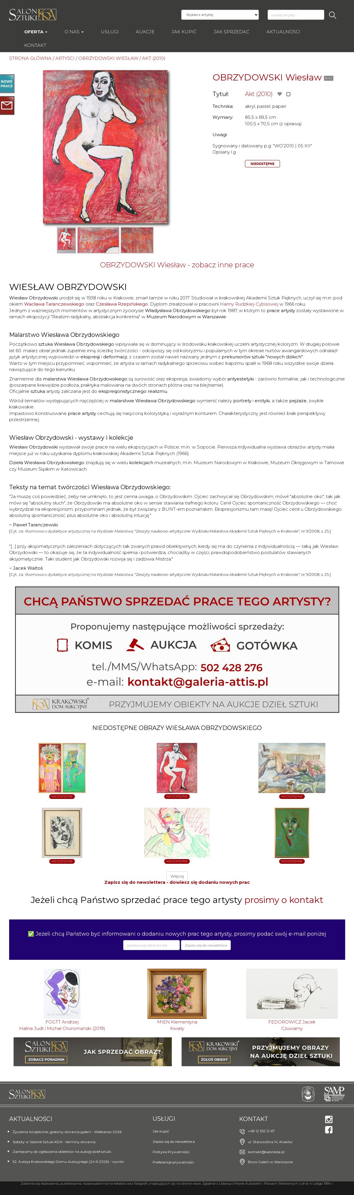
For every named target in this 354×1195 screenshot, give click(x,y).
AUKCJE (145, 31)
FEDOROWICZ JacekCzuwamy (292, 1025)
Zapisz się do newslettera (174, 1141)
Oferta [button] (35, 31)
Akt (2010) (259, 94)
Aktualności (283, 31)
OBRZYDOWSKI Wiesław (267, 77)
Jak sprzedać (231, 31)
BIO (328, 78)
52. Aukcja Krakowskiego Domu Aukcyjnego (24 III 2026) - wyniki (68, 1161)
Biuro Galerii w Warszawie (270, 1162)
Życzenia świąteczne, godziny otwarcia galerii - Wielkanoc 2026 (67, 1132)
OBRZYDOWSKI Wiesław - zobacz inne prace (177, 265)
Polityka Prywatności (171, 1152)
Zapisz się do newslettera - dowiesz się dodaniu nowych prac (177, 882)
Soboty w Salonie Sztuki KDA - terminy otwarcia (54, 1142)
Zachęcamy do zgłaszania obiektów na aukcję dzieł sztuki (62, 1151)
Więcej (177, 876)
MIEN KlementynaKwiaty (177, 1025)
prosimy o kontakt (283, 899)
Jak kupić (184, 31)
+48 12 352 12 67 (261, 1131)
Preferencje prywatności (173, 1162)
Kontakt (35, 45)
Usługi (110, 31)
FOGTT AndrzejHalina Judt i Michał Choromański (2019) (62, 1025)
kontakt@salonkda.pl (266, 1152)
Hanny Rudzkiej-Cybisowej (249, 304)
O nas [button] (74, 31)
